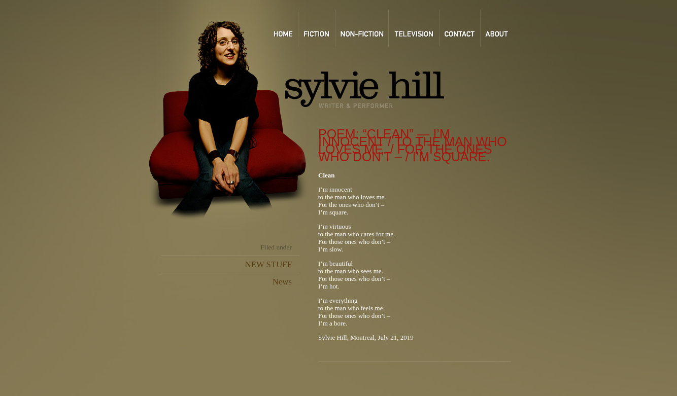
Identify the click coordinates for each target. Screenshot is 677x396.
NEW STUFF (268, 264)
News (282, 281)
